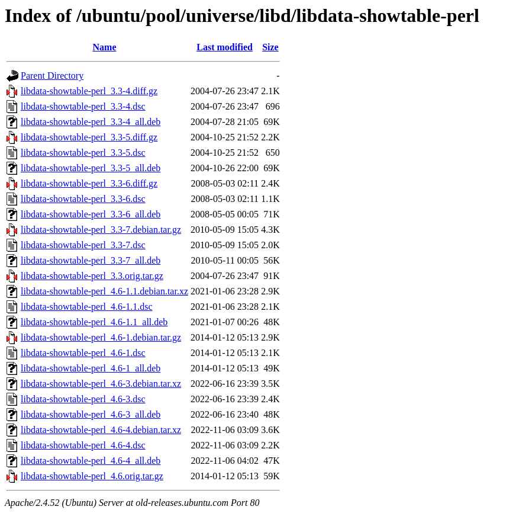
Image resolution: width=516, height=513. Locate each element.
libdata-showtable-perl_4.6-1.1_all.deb (94, 322)
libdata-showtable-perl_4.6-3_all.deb (90, 414)
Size (270, 47)
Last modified (224, 47)
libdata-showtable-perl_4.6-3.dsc (83, 399)
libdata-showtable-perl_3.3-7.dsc (83, 245)
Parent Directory (52, 75)
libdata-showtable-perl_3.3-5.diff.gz (89, 137)
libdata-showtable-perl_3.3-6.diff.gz (89, 183)
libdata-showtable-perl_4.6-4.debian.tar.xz (101, 430)
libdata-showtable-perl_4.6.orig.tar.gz (92, 476)
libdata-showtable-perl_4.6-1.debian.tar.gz (101, 337)
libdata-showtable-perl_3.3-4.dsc (83, 106)
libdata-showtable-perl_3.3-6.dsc (83, 199)
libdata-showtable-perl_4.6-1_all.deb (90, 368)
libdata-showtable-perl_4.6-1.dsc (83, 353)
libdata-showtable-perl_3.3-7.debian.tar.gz (101, 230)
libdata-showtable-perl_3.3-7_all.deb (90, 260)
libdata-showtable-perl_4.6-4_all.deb (90, 461)
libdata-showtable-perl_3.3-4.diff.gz (89, 91)
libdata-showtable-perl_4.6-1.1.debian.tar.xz (104, 291)
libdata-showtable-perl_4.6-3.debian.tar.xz (101, 384)
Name (105, 47)
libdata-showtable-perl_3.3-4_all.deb (90, 122)
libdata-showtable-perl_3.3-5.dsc (83, 153)
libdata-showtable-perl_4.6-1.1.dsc (87, 307)
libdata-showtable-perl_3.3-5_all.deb (90, 168)
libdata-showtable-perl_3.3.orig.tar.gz (92, 276)
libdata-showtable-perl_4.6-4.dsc (83, 445)
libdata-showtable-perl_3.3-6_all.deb (90, 214)
